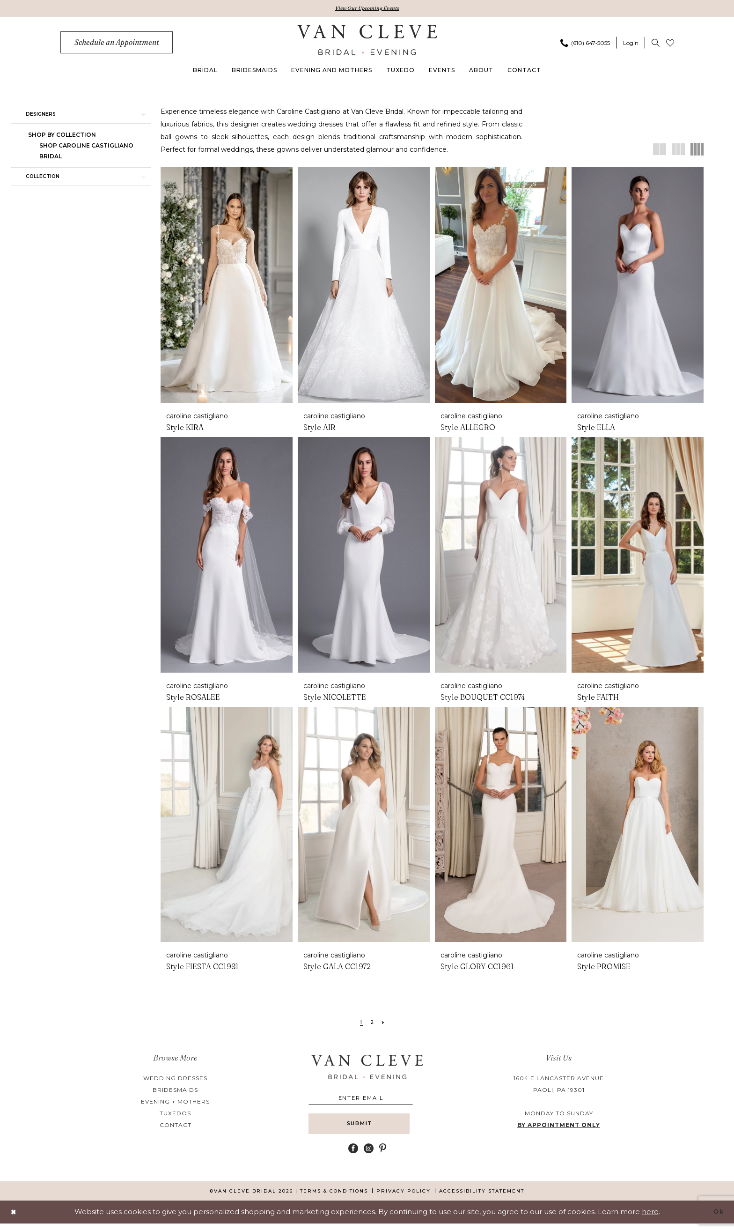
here (650, 1219)
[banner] (367, 41)
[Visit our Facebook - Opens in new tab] (353, 1156)
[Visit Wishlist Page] (670, 43)
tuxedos (175, 1114)
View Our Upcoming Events (367, 9)
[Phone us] (585, 43)
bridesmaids (175, 1090)
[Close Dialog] (14, 1219)
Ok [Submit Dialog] (717, 1219)
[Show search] (655, 43)
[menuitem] (116, 43)
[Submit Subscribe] (367, 1130)
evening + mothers (175, 1102)
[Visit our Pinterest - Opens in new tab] (382, 1156)
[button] (631, 43)
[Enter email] (367, 1100)
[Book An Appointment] (116, 43)
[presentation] (227, 286)
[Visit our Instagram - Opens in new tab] (369, 1156)
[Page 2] (372, 1023)
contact (175, 1125)
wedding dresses (175, 1079)
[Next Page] (385, 1023)
